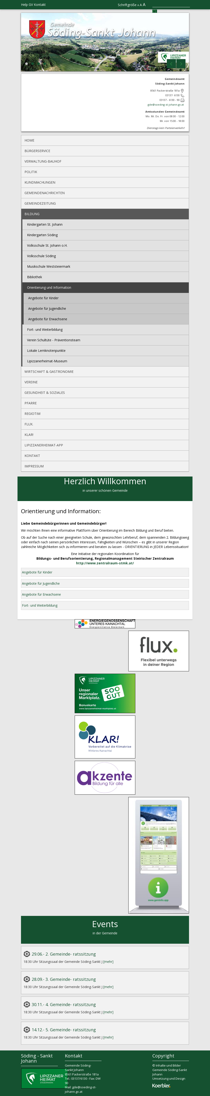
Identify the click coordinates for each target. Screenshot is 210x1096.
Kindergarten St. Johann (45, 224)
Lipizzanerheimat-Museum (47, 361)
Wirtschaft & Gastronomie (49, 371)
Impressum (34, 466)
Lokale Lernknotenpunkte (46, 350)
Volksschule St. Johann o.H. (47, 245)
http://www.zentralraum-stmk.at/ (105, 563)
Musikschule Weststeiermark (48, 266)
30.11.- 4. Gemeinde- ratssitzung (64, 1004)
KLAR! (28, 434)
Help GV (27, 4)
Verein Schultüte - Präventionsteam (53, 340)
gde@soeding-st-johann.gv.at (166, 104)
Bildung (31, 214)
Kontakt (40, 4)
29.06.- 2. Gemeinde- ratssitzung (64, 954)
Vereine (31, 382)
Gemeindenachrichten (44, 193)
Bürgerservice (37, 151)
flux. (28, 424)
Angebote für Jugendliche (47, 308)
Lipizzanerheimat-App (43, 445)
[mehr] (108, 961)
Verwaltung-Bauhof (42, 161)
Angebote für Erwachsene (47, 319)
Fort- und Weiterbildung (45, 329)
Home (29, 140)
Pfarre (30, 403)
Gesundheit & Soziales (44, 392)
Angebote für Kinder (43, 298)
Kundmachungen (39, 182)
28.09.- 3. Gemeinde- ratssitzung (64, 979)
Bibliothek (34, 277)
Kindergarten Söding (42, 235)
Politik (30, 172)
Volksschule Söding (41, 256)
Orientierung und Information (49, 287)
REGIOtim (32, 413)
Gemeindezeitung (40, 203)
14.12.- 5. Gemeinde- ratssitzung (64, 1029)
